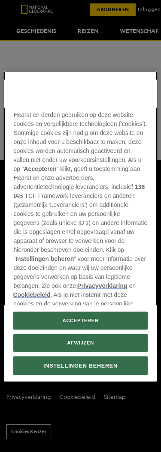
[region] (80, 226)
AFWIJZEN (80, 342)
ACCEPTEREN (80, 320)
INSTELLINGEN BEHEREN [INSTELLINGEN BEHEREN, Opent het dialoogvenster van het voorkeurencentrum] (80, 365)
